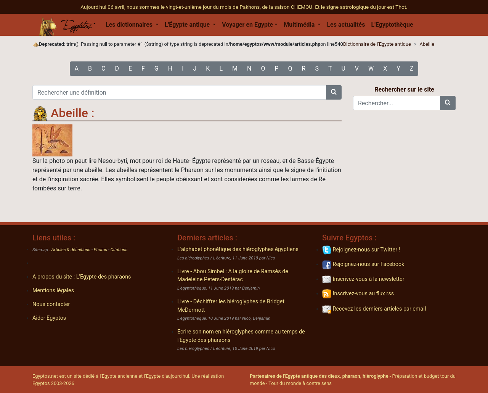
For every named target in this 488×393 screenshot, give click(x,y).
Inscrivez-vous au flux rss (358, 293)
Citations (119, 249)
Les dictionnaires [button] (130, 24)
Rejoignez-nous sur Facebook (363, 264)
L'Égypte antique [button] (188, 24)
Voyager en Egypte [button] (247, 24)
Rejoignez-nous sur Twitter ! (361, 249)
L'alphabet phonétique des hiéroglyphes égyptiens (238, 249)
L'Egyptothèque (392, 24)
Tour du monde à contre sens (300, 383)
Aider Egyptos (49, 318)
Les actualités (346, 24)
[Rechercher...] (396, 103)
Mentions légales (53, 290)
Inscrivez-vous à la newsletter (363, 279)
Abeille (427, 44)
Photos (100, 249)
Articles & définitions (71, 249)
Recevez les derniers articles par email (374, 309)
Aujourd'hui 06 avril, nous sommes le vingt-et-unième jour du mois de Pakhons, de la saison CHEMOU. (197, 7)
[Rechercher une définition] (179, 92)
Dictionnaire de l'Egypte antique (377, 44)
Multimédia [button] (300, 24)
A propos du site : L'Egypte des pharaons (81, 277)
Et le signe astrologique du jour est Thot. (361, 7)
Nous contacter (51, 304)
